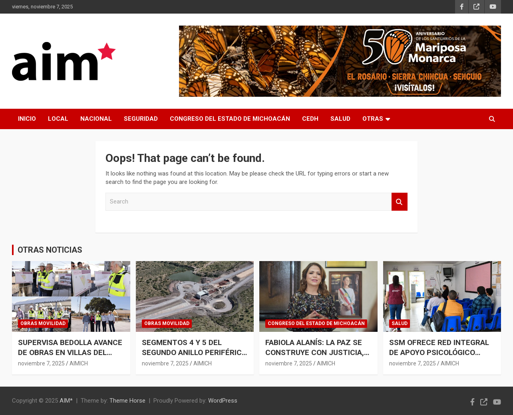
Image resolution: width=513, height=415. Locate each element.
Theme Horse (127, 400)
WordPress (222, 400)
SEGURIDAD (141, 118)
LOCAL (58, 118)
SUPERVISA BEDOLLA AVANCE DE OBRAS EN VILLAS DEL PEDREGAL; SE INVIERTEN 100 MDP (70, 357)
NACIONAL (96, 118)
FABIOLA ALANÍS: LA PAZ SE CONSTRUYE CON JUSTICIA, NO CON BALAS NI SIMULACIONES (314, 357)
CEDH (310, 118)
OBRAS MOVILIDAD (43, 323)
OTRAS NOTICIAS (50, 250)
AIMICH (79, 363)
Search (400, 202)
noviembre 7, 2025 (41, 363)
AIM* (66, 400)
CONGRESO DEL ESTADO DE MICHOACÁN (230, 118)
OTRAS (372, 118)
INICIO (27, 118)
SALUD (340, 118)
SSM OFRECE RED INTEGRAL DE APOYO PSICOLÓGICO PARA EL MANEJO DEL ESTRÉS (439, 357)
